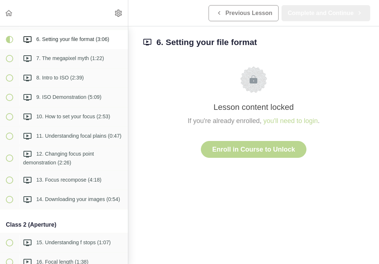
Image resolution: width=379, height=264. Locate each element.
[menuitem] (119, 13)
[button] (9, 13)
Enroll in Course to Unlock (253, 149)
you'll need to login (291, 120)
